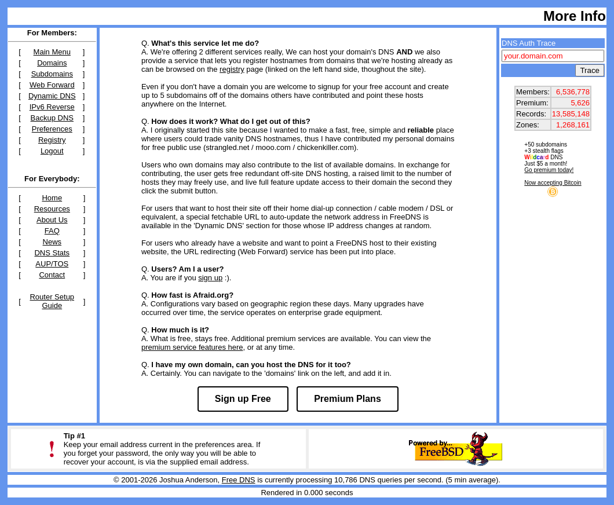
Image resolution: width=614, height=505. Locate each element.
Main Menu (52, 51)
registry (232, 69)
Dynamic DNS (52, 96)
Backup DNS (52, 118)
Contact (52, 274)
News (52, 241)
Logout (52, 151)
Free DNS (238, 479)
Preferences (52, 129)
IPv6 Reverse (52, 107)
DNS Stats (52, 252)
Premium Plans (347, 399)
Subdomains (52, 73)
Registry (52, 140)
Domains (52, 62)
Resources (52, 208)
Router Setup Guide (52, 301)
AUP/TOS (51, 263)
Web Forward (52, 84)
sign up (210, 277)
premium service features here (192, 347)
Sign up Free (243, 399)
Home (52, 197)
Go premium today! (548, 170)
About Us (51, 219)
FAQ (52, 230)
